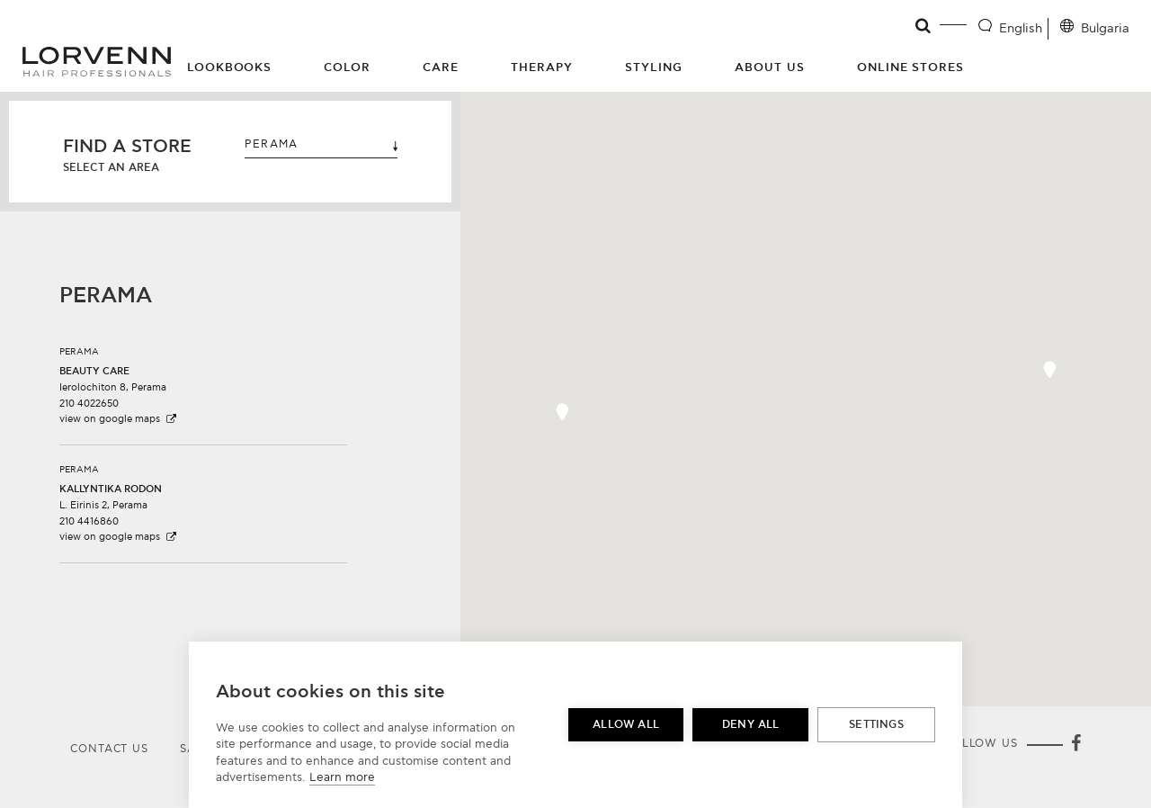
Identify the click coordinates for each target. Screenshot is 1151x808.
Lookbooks (229, 67)
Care (441, 67)
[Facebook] (1075, 745)
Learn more (342, 777)
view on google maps (118, 419)
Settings (876, 725)
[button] (203, 378)
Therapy (542, 67)
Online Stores (911, 67)
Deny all (751, 725)
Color (347, 67)
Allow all (626, 725)
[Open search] (924, 26)
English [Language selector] (1020, 28)
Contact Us (109, 749)
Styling (654, 67)
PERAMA (321, 144)
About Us (770, 67)
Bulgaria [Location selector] (1105, 28)
